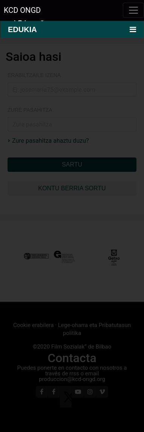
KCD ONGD (22, 10)
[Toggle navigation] (133, 10)
